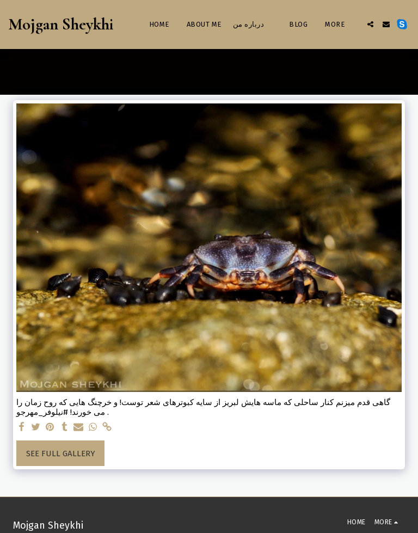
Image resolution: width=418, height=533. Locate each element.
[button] (370, 24)
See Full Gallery (60, 453)
